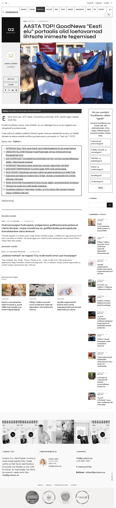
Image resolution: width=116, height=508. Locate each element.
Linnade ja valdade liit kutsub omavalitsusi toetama (103, 382)
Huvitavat (16, 221)
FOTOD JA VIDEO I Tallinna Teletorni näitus (104, 287)
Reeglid (49, 485)
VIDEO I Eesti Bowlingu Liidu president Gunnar (104, 342)
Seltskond (13, 252)
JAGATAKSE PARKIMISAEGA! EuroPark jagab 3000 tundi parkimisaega (36, 168)
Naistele (9, 221)
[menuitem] (24, 9)
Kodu (25, 21)
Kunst (99, 239)
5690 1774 (52, 464)
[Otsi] (110, 205)
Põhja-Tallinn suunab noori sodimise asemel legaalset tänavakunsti (103, 247)
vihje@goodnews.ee (10, 475)
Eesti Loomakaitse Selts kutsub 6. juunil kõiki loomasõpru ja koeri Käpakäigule (12, 306)
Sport (99, 297)
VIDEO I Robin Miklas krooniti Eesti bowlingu (104, 303)
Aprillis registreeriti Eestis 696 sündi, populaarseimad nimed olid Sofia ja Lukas (69, 306)
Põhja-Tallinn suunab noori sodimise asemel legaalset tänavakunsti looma (41, 306)
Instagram (99, 3)
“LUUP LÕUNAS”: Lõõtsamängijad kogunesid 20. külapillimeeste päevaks (104, 322)
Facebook (90, 3)
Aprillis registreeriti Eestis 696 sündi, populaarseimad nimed (105, 269)
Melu (8, 252)
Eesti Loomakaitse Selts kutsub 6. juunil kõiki (103, 227)
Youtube (106, 3)
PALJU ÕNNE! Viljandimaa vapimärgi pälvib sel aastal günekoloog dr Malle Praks (40, 172)
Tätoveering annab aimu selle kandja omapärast (26, 186)
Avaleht (40, 485)
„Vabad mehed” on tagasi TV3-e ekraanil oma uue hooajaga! (39, 255)
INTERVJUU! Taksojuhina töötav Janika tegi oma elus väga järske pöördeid (37, 165)
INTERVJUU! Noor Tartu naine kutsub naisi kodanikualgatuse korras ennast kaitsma (41, 148)
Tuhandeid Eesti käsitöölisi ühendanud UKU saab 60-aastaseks (104, 361)
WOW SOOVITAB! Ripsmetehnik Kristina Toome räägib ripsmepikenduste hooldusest (42, 182)
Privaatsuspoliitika (84, 467)
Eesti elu (31, 21)
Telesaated (21, 252)
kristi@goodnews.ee (55, 466)
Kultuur (99, 281)
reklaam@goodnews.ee (95, 472)
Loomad (100, 220)
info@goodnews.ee (84, 458)
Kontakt (74, 485)
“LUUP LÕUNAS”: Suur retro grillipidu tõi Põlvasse (105, 401)
